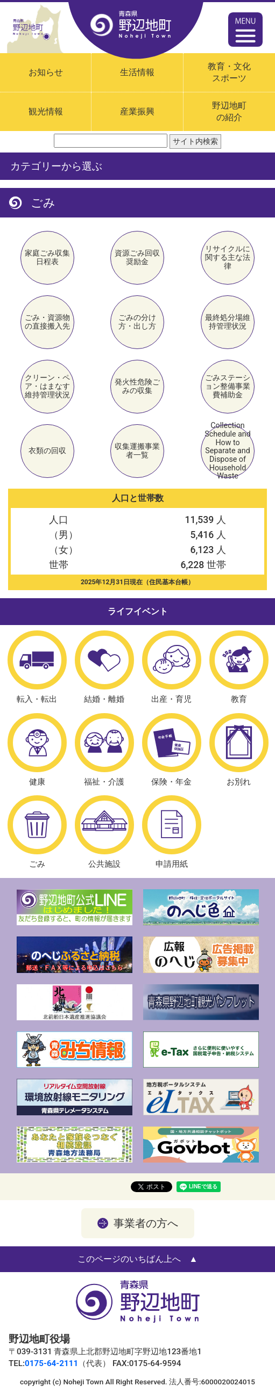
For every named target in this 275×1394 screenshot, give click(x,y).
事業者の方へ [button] (146, 1223)
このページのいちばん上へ (129, 1259)
